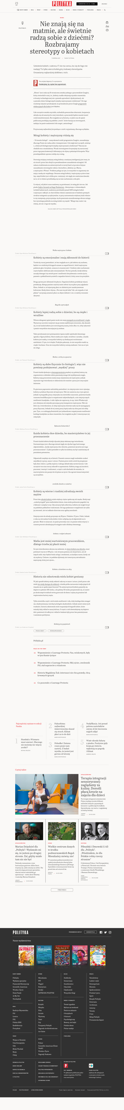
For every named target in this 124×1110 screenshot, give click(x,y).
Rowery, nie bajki (70, 1022)
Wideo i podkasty (78, 10)
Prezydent (16, 1028)
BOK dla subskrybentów (20, 1073)
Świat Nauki (17, 993)
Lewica (15, 1016)
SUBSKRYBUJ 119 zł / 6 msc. (86, 4)
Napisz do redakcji (19, 1070)
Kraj (32, 10)
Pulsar (40, 1043)
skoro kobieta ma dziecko (76, 549)
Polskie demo (68, 1025)
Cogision (65, 1090)
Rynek (46, 10)
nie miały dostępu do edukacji (48, 584)
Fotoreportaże (94, 984)
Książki (41, 1004)
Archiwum (93, 1005)
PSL (14, 1019)
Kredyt (40, 990)
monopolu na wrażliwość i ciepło (78, 320)
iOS (65, 1070)
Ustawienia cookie (44, 1080)
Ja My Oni (16, 996)
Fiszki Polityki (93, 1070)
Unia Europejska (19, 1043)
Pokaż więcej (62, 890)
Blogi (68, 10)
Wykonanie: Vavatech (80, 1090)
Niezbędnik (17, 999)
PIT (39, 981)
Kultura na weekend (71, 1007)
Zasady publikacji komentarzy (48, 1066)
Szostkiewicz (68, 984)
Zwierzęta (93, 1002)
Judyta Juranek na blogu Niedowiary (51, 187)
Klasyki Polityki (95, 999)
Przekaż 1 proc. (94, 993)
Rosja (15, 1052)
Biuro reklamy (17, 1066)
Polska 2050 (17, 1022)
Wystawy (41, 1016)
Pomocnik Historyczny (21, 984)
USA (14, 1046)
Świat (39, 10)
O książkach (68, 1013)
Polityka (16, 978)
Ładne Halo (70, 1090)
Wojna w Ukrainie (19, 1040)
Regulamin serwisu (44, 1062)
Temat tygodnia (69, 1004)
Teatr (40, 1019)
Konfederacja (17, 1025)
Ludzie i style (94, 981)
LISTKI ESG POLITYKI (46, 993)
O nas (91, 1014)
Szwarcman (68, 981)
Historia (92, 987)
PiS (14, 1013)
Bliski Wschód (18, 1049)
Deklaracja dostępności (46, 1073)
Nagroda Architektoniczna (47, 1028)
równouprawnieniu (58, 372)
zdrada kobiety (46, 499)
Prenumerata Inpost (75, 932)
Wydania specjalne (19, 981)
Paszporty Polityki (45, 1025)
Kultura (53, 10)
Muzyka (41, 1007)
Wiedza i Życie (18, 990)
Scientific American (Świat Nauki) (48, 1047)
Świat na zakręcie (70, 1010)
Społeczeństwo (94, 990)
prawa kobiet (40, 631)
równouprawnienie (56, 631)
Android (69, 1070)
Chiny (15, 1055)
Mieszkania (42, 978)
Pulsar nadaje (69, 1028)
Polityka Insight (24, 1090)
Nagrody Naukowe (44, 1054)
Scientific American (20, 987)
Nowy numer (24, 10)
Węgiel (40, 984)
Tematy (92, 1011)
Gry (39, 1022)
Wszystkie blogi (69, 993)
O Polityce (16, 1077)
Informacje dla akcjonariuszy (48, 1077)
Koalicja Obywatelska (20, 1010)
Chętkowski (68, 990)
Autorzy (92, 1008)
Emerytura (42, 987)
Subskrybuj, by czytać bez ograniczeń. (52, 85)
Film (40, 1010)
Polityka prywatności (45, 1070)
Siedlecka (67, 978)
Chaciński (67, 987)
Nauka (61, 10)
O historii (67, 1016)
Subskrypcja (90, 932)
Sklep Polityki (94, 1017)
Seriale (40, 1013)
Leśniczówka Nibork (37, 1090)
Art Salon (41, 1031)
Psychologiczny (69, 1019)
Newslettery (93, 978)
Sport (91, 996)
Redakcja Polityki (18, 1062)
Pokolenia (90, 10)
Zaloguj (104, 4)
